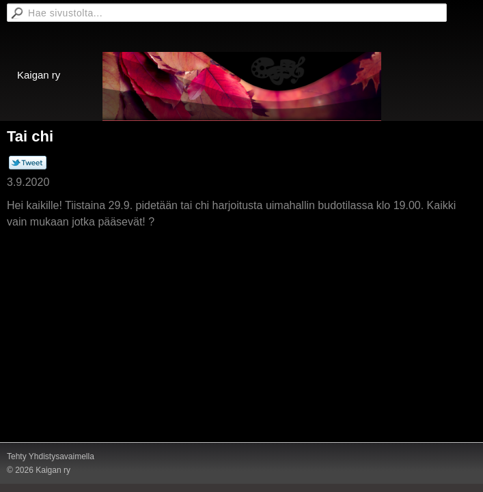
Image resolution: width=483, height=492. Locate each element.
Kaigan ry (38, 75)
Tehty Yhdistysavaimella (50, 456)
